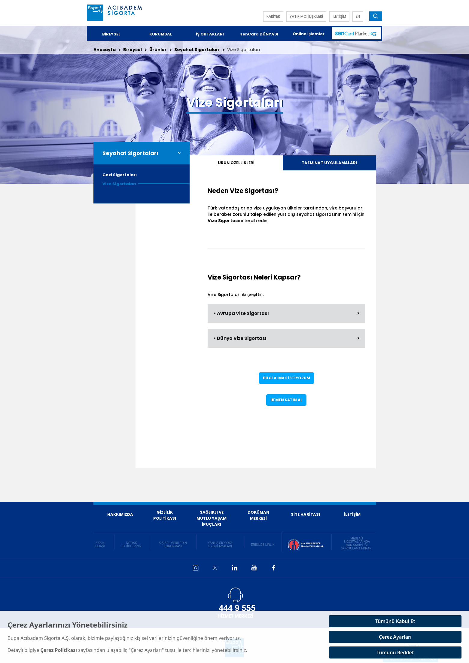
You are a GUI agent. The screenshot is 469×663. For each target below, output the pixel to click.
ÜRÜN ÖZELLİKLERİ (236, 163)
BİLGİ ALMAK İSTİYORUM (286, 377)
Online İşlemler (308, 34)
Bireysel (132, 50)
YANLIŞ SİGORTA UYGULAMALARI (220, 544)
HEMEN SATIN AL (286, 399)
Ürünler (158, 50)
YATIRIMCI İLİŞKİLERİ (306, 16)
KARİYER (273, 16)
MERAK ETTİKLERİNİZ (131, 544)
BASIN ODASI (100, 544)
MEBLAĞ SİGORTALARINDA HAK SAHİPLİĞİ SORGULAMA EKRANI (356, 543)
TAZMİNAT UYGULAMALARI (329, 163)
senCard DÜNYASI (259, 34)
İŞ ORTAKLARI (210, 34)
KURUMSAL (160, 34)
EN (358, 16)
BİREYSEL (111, 34)
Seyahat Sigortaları (197, 50)
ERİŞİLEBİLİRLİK (262, 544)
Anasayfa (104, 50)
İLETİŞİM (339, 16)
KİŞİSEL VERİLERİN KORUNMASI (173, 544)
